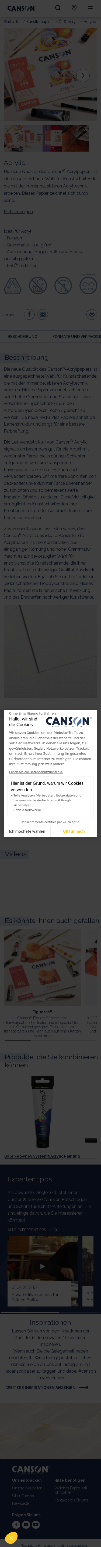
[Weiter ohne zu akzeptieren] (32, 713)
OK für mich (74, 831)
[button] (11, 1537)
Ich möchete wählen (27, 831)
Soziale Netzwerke (27, 810)
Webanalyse (22, 805)
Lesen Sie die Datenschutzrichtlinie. (36, 772)
